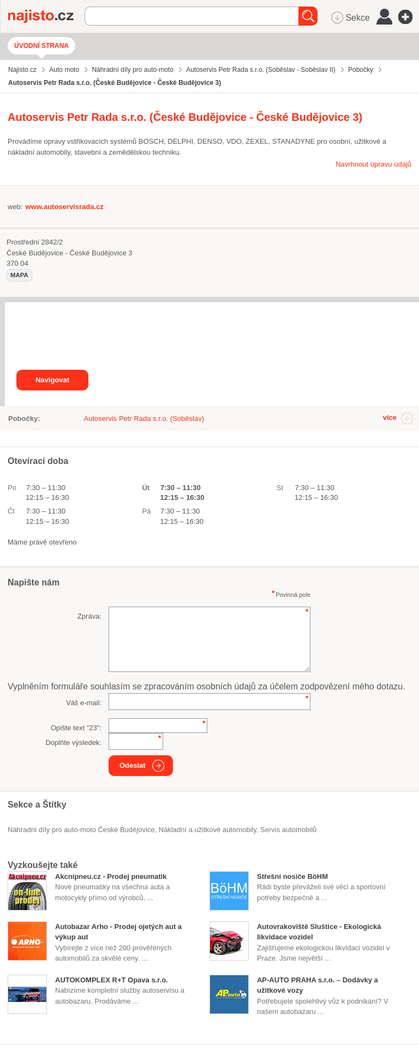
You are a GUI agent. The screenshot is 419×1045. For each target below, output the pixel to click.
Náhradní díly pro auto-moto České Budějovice (81, 830)
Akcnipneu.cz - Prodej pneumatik (110, 876)
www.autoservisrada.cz (64, 207)
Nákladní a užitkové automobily (207, 830)
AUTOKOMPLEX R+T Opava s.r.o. (111, 980)
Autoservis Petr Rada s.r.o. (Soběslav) (144, 418)
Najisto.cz (46, 16)
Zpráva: (89, 616)
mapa (19, 275)
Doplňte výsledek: (73, 742)
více (390, 417)
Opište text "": (76, 728)
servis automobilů (288, 830)
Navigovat (52, 380)
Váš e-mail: (83, 703)
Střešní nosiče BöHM (292, 876)
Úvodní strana (41, 46)
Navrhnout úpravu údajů (373, 164)
